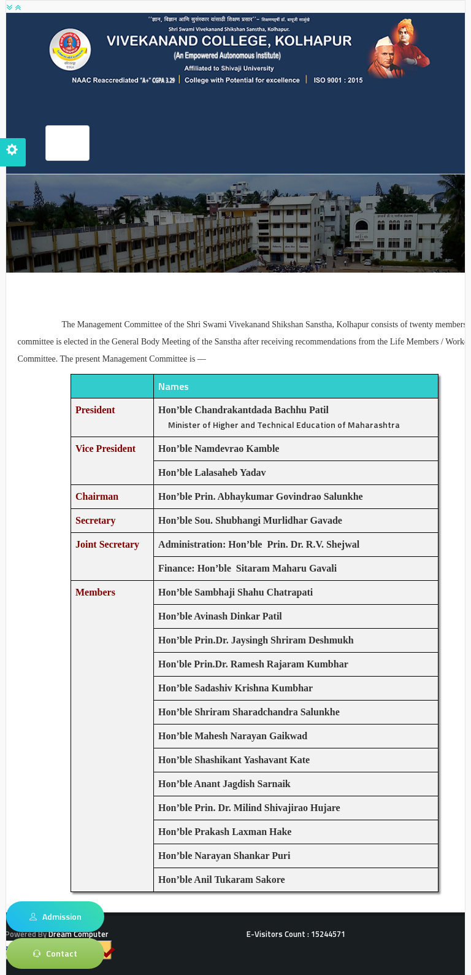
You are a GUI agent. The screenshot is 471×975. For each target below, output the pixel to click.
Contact (55, 953)
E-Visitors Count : (296, 934)
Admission (55, 916)
